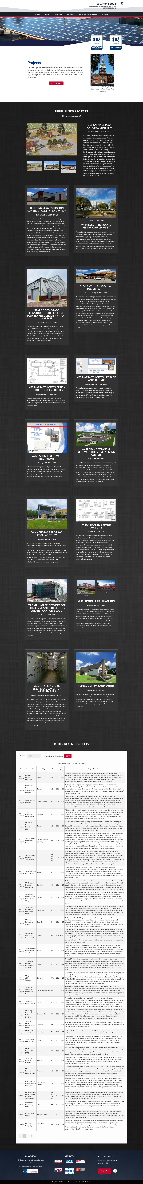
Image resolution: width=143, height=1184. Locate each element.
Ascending (47, 756)
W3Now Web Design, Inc (84, 1182)
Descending (58, 756)
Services (70, 14)
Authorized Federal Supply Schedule (30, 1166)
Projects (58, 14)
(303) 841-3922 (106, 3)
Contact (105, 14)
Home (37, 14)
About (47, 14)
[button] (47, 14)
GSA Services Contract (88, 14)
